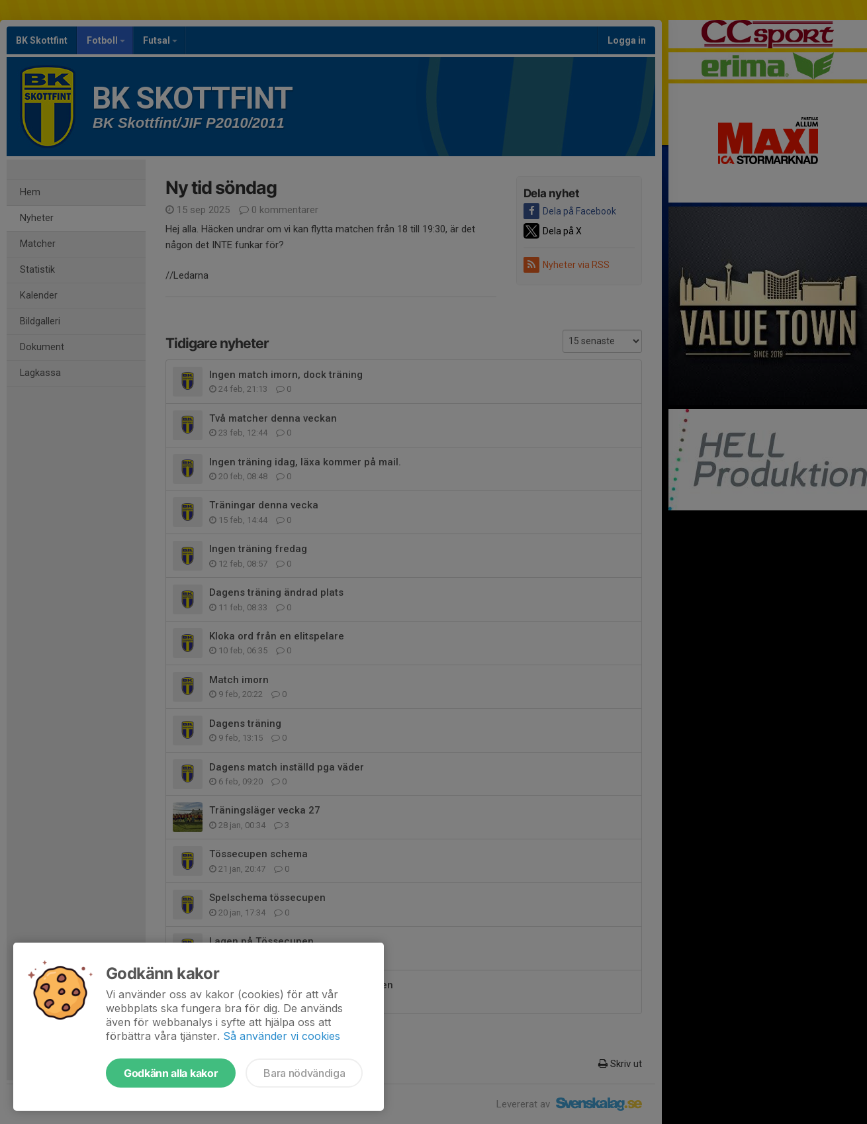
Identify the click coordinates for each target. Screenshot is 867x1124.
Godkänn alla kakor (171, 1073)
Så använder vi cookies (281, 1036)
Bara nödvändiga (304, 1073)
